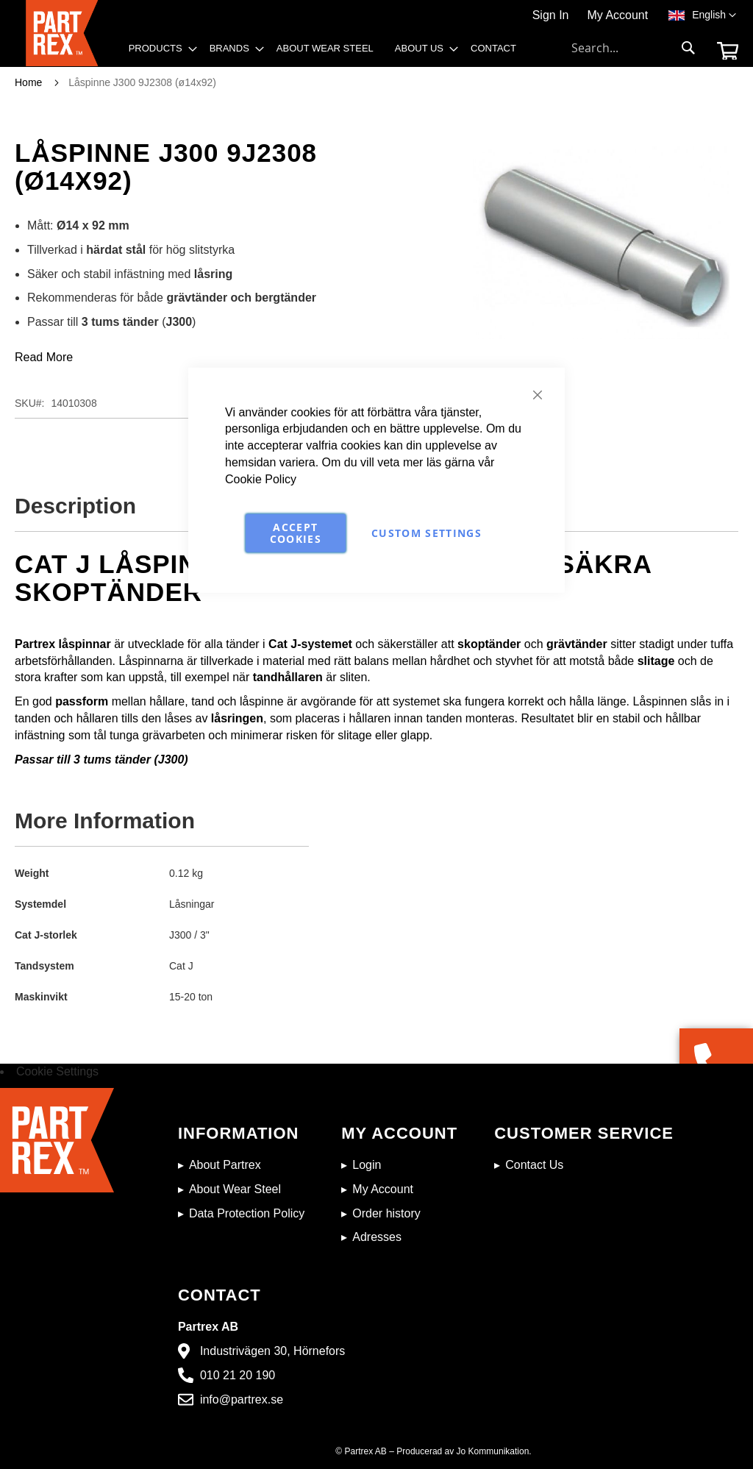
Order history (386, 1213)
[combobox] (634, 48)
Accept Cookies (295, 532)
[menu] (327, 52)
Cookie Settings (57, 1071)
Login (366, 1165)
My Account (617, 15)
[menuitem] (158, 49)
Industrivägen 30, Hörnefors (272, 1351)
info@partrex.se (241, 1399)
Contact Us (534, 1165)
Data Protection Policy (246, 1213)
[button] (714, 15)
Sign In (550, 15)
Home (28, 82)
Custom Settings (426, 532)
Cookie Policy (260, 479)
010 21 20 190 (237, 1375)
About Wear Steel (235, 1189)
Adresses (377, 1237)
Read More (44, 357)
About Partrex (225, 1165)
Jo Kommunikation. (494, 1451)
